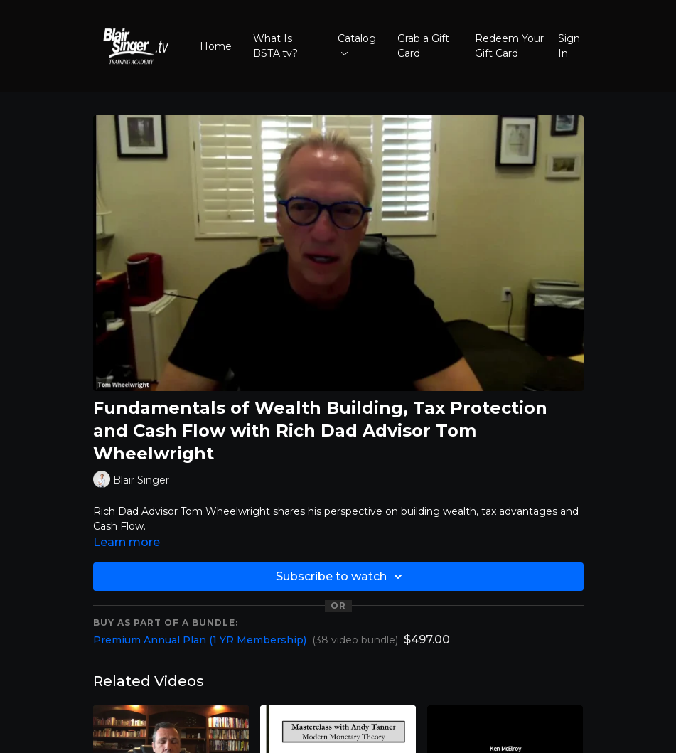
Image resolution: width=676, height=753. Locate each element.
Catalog (357, 43)
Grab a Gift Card (423, 46)
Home (216, 46)
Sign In (569, 46)
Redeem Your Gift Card (509, 46)
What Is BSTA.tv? (275, 46)
